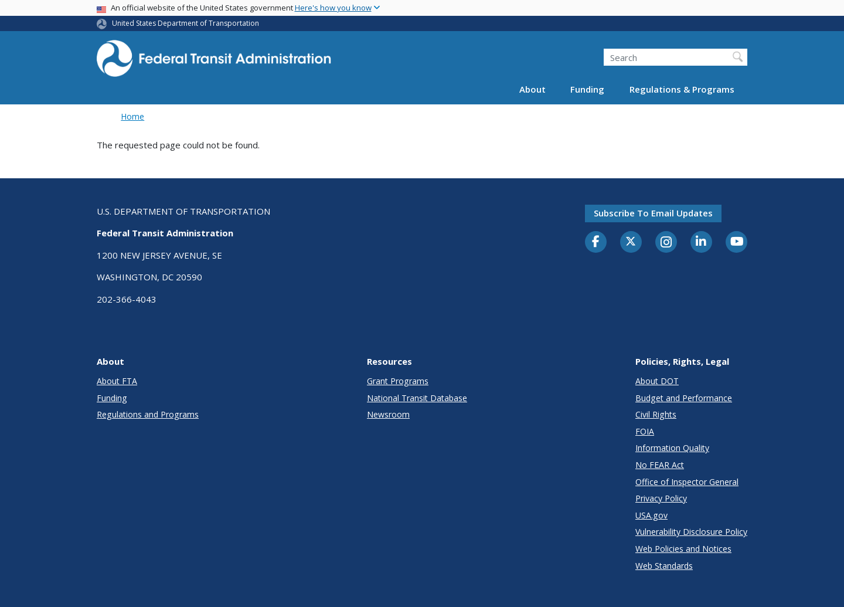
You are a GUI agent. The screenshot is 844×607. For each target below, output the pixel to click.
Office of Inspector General (686, 481)
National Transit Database (417, 397)
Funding (587, 89)
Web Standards (664, 565)
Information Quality (672, 447)
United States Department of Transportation (185, 23)
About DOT (657, 380)
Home (132, 116)
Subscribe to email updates (653, 213)
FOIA (644, 431)
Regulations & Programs (681, 89)
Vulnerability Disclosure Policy (691, 531)
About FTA (117, 380)
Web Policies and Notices (683, 548)
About (532, 89)
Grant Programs (397, 380)
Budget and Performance (683, 397)
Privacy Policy (661, 498)
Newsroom (388, 414)
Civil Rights (655, 414)
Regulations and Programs (148, 414)
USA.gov (651, 515)
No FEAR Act (659, 464)
